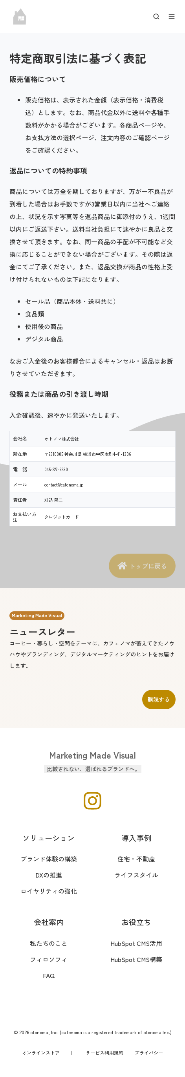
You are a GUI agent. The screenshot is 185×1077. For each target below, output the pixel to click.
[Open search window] (156, 16)
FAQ (49, 975)
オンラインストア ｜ (48, 1052)
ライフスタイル (136, 875)
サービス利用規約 (104, 1052)
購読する (159, 699)
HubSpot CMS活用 (136, 943)
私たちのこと (49, 943)
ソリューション (48, 837)
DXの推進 (48, 875)
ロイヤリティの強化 (48, 891)
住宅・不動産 (136, 858)
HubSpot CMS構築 (136, 959)
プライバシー (149, 1052)
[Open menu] (172, 16)
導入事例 (136, 837)
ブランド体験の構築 (48, 858)
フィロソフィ (49, 959)
